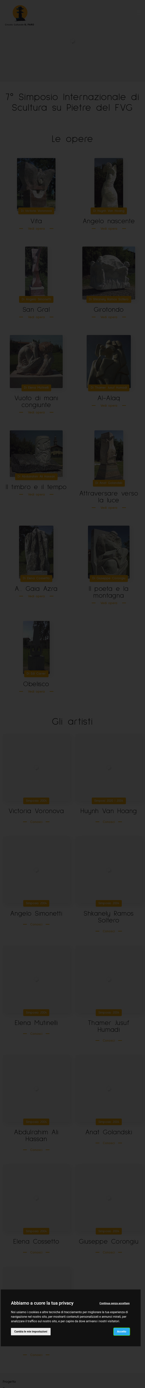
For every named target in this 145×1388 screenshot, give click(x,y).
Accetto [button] (121, 1331)
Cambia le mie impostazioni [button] (30, 1331)
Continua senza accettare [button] (114, 1303)
